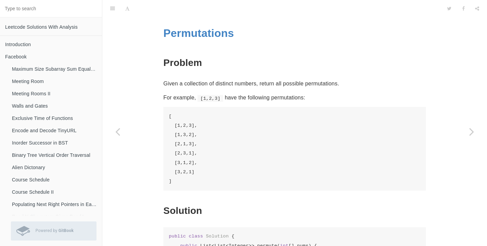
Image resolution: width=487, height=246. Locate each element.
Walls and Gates (30, 106)
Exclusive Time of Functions (42, 118)
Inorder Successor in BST (40, 143)
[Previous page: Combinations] (117, 131)
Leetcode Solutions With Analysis (41, 27)
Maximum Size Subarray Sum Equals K (55, 69)
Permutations (198, 16)
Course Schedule (30, 179)
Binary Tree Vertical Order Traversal (51, 155)
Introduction (18, 44)
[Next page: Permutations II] (471, 131)
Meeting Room (28, 81)
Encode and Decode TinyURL (44, 130)
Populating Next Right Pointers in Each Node (57, 204)
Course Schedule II (33, 192)
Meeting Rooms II (31, 93)
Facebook (16, 56)
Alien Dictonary (28, 167)
